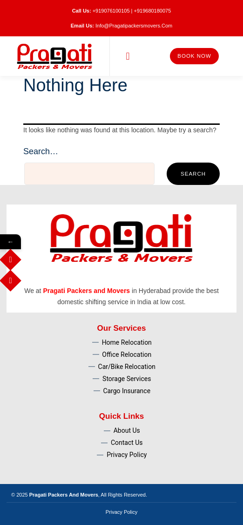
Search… (40, 151)
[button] (127, 56)
